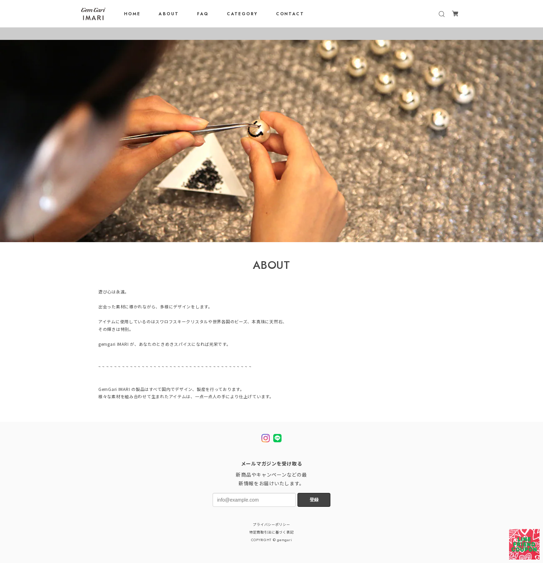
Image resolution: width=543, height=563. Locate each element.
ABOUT (169, 14)
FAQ (202, 14)
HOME (132, 14)
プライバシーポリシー (271, 525)
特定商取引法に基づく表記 (271, 532)
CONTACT (290, 14)
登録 (314, 499)
